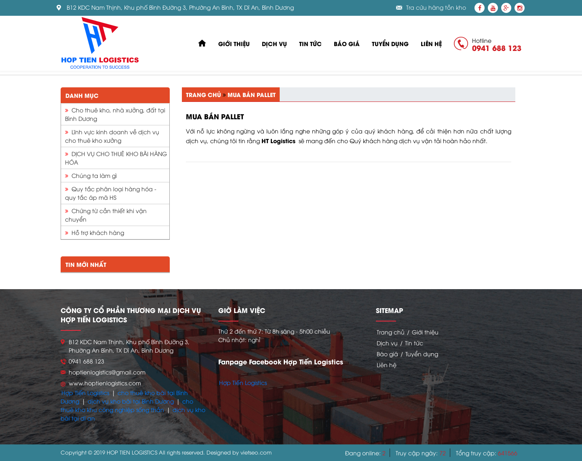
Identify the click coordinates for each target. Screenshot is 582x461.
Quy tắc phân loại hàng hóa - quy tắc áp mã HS (110, 193)
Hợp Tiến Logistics (85, 392)
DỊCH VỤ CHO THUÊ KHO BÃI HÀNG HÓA (116, 158)
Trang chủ (203, 94)
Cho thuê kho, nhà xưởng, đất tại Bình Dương (115, 114)
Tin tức (310, 43)
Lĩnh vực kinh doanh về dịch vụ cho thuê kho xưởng (112, 136)
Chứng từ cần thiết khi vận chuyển (106, 215)
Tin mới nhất (85, 264)
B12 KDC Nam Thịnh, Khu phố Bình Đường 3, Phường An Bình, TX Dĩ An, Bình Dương (180, 7)
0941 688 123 (496, 47)
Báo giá (347, 43)
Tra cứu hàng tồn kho (436, 7)
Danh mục (82, 95)
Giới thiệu (234, 43)
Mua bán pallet (252, 94)
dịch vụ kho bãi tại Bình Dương (131, 401)
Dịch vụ (274, 43)
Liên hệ (431, 43)
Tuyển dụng (390, 43)
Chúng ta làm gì (91, 175)
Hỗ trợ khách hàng (94, 232)
